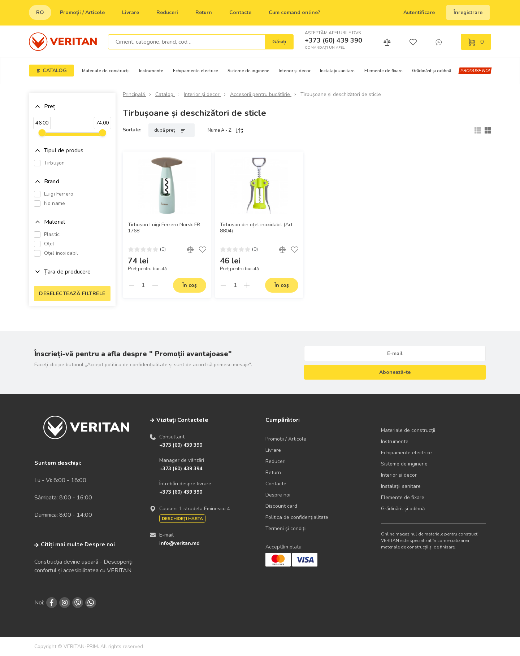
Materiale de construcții (106, 71)
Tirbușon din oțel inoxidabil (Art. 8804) (257, 228)
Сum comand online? (294, 12)
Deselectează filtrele (72, 293)
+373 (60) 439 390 (333, 40)
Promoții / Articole (82, 12)
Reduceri (167, 12)
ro (40, 12)
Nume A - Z (226, 130)
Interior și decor (295, 71)
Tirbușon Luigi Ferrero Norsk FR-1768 (165, 228)
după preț (171, 130)
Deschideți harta (182, 518)
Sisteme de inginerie (248, 71)
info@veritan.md (179, 543)
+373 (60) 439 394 (180, 468)
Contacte (240, 12)
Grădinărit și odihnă (431, 71)
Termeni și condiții (286, 528)
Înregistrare (468, 12)
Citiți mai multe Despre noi (74, 544)
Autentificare (419, 12)
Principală (134, 94)
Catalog (165, 94)
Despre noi (277, 494)
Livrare (130, 12)
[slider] (42, 132)
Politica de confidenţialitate (296, 517)
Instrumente (151, 71)
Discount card (281, 506)
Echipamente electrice (195, 71)
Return (203, 12)
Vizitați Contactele (182, 420)
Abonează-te (395, 372)
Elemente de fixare (383, 71)
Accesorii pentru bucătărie (260, 94)
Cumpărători (282, 420)
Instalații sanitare (337, 71)
